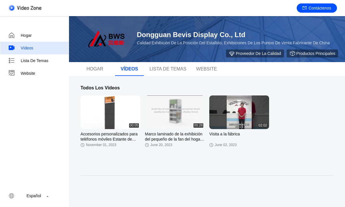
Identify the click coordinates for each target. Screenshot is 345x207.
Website (21, 73)
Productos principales (312, 53)
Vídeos (20, 48)
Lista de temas (28, 60)
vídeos (129, 68)
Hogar (20, 35)
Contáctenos (316, 8)
